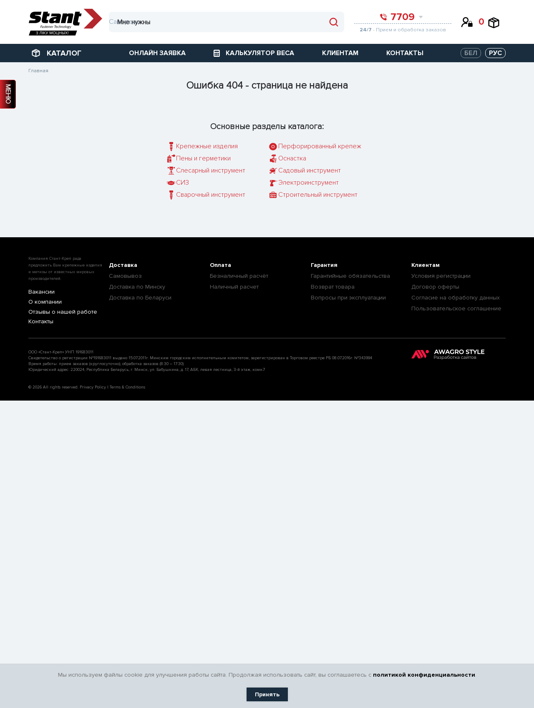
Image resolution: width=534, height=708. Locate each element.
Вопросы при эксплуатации (348, 297)
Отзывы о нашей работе (58, 312)
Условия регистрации (441, 275)
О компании (43, 302)
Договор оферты (435, 286)
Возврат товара (333, 286)
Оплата (220, 265)
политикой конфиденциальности (424, 674)
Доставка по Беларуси (140, 297)
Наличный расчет (234, 286)
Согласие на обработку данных (455, 297)
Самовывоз (125, 275)
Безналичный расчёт (239, 275)
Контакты (39, 322)
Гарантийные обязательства (350, 275)
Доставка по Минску (137, 286)
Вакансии (39, 292)
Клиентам (425, 265)
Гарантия (324, 265)
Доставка (123, 265)
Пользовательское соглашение (456, 308)
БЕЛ (470, 53)
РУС (495, 53)
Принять (267, 694)
